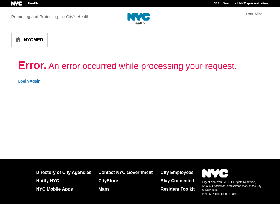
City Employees (177, 172)
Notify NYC (48, 180)
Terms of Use (229, 193)
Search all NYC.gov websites (245, 3)
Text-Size (254, 14)
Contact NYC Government (125, 172)
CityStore (108, 180)
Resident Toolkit (178, 189)
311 (216, 3)
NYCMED (33, 40)
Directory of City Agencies (63, 172)
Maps (104, 189)
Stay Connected (177, 180)
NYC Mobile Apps (54, 189)
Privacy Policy (210, 193)
